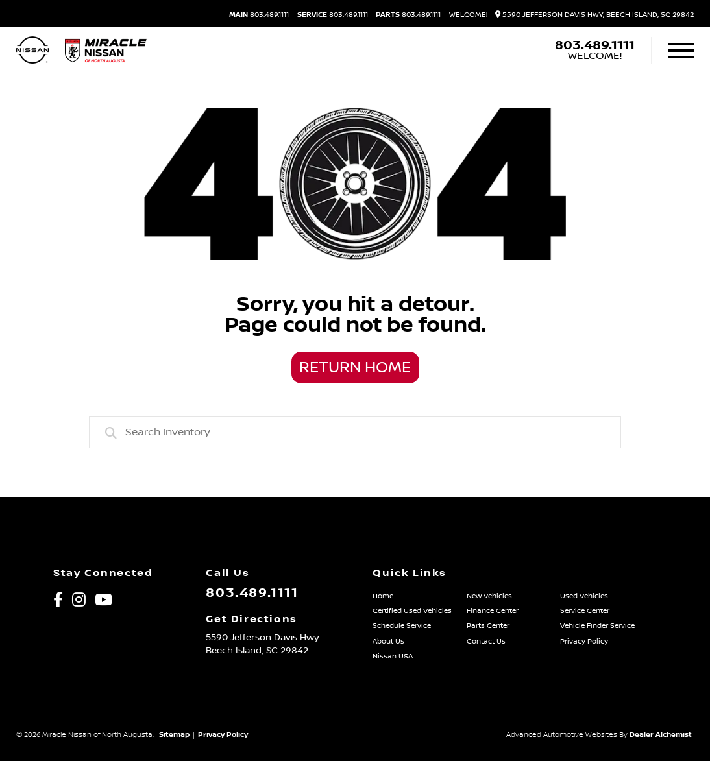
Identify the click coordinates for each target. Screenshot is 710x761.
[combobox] (355, 432)
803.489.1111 (259, 15)
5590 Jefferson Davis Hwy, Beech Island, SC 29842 (594, 15)
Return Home (355, 368)
